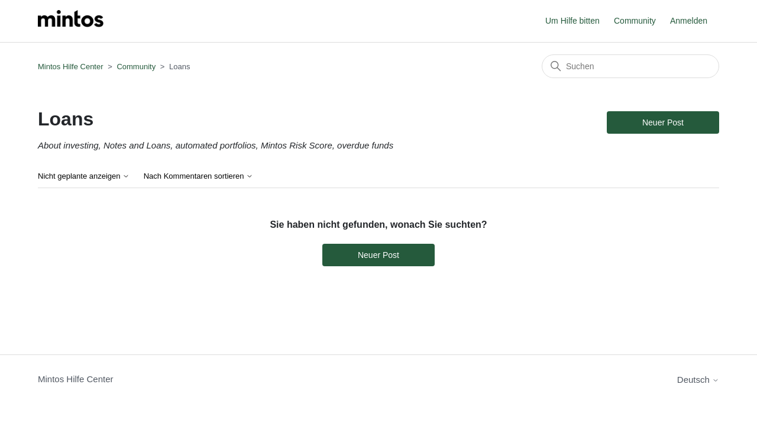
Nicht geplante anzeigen (84, 176)
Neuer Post (663, 122)
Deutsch (698, 380)
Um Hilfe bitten (572, 20)
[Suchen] (630, 66)
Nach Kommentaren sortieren (198, 176)
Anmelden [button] (688, 20)
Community (635, 20)
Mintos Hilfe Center (70, 66)
